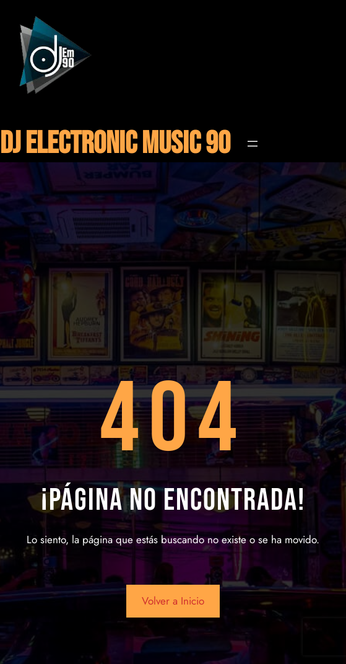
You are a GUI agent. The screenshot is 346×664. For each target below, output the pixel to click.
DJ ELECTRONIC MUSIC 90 (115, 143)
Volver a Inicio (173, 600)
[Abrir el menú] (252, 143)
